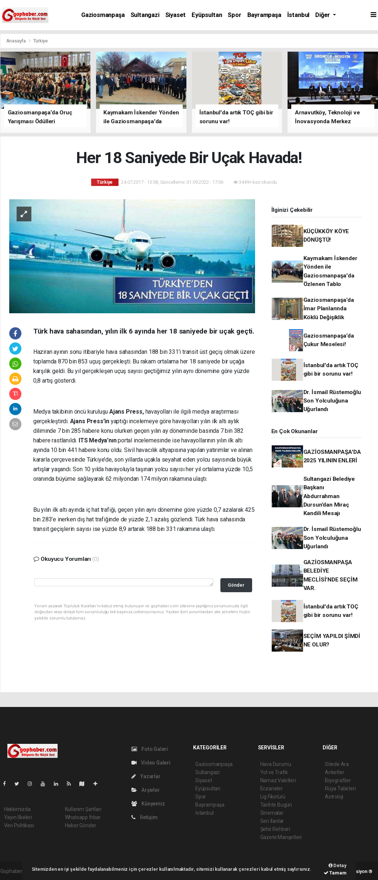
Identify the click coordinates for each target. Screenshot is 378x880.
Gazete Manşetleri (281, 837)
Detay (338, 865)
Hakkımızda (17, 809)
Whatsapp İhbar (83, 817)
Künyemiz (148, 804)
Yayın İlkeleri (18, 817)
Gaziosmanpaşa (103, 14)
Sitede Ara (337, 764)
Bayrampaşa (264, 14)
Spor (234, 14)
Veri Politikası (19, 825)
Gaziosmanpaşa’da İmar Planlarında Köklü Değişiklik (328, 309)
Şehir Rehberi (275, 829)
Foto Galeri (149, 749)
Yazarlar (146, 776)
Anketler (334, 772)
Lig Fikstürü (273, 797)
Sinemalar (272, 813)
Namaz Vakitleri (278, 780)
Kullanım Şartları (83, 809)
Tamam (335, 873)
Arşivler (145, 790)
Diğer (323, 14)
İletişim (144, 817)
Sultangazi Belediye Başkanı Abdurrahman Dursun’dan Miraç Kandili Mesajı (329, 496)
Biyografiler (338, 780)
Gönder (236, 585)
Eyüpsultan (207, 14)
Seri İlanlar (272, 821)
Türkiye (40, 41)
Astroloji (334, 797)
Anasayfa (16, 41)
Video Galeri (151, 763)
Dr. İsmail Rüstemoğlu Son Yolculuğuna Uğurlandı (332, 401)
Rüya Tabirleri (340, 788)
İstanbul (298, 14)
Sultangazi (145, 14)
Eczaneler (271, 788)
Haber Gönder (80, 825)
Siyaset (175, 14)
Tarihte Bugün (276, 805)
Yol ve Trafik (274, 772)
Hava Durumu (275, 764)
